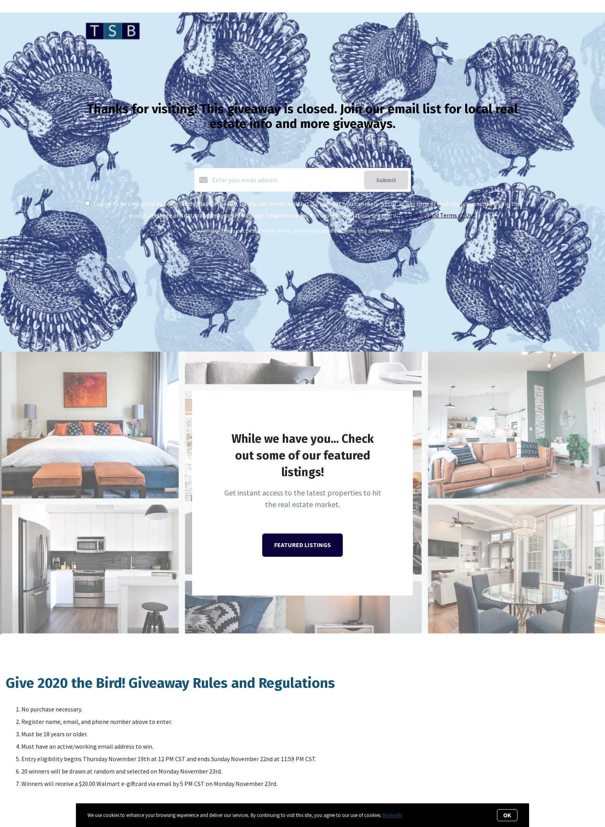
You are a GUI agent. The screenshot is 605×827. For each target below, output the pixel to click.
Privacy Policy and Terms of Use (433, 215)
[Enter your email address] (286, 179)
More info (392, 815)
